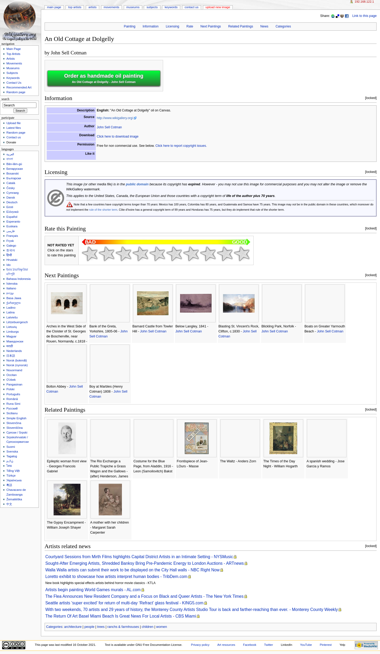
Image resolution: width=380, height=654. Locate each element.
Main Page (54, 7)
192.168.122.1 (364, 1)
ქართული (13, 302)
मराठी (9, 346)
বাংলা (9, 159)
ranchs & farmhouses (123, 627)
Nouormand (14, 370)
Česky (10, 188)
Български (13, 178)
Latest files (13, 127)
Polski (10, 389)
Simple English (16, 418)
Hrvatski (11, 259)
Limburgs (12, 331)
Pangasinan (14, 384)
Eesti (9, 207)
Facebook (249, 644)
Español (11, 216)
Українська (13, 480)
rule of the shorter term (103, 209)
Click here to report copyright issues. (181, 146)
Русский (12, 408)
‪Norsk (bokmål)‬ (16, 360)
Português (13, 394)
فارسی (10, 231)
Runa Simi (13, 403)
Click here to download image (118, 136)
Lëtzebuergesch (17, 322)
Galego (11, 245)
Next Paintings (210, 26)
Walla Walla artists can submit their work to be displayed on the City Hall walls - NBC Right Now (132, 570)
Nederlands (14, 350)
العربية (10, 154)
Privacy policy (200, 644)
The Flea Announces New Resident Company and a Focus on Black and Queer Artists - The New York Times (144, 596)
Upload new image (218, 7)
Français (12, 235)
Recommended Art (18, 87)
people (89, 627)
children (147, 627)
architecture (73, 627)
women (161, 627)
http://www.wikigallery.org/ (115, 118)
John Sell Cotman (68, 52)
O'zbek (11, 379)
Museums (133, 7)
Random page (15, 92)
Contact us (13, 137)
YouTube (306, 644)
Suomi (10, 446)
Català (10, 183)
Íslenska (11, 283)
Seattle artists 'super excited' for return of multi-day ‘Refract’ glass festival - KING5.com (124, 603)
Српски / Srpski (16, 432)
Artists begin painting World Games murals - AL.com (93, 589)
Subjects (152, 7)
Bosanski (12, 173)
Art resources (226, 644)
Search (6, 99)
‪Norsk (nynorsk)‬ (17, 365)
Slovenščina (14, 427)
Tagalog (11, 456)
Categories (283, 26)
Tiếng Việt (13, 470)
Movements (111, 7)
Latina (10, 312)
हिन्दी (9, 255)
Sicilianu (12, 413)
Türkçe (11, 475)
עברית (10, 293)
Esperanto (13, 221)
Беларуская (14, 168)
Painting (129, 26)
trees (100, 627)
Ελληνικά (12, 211)
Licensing (172, 26)
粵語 (9, 485)
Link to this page (364, 16)
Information (150, 26)
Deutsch (11, 202)
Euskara (11, 226)
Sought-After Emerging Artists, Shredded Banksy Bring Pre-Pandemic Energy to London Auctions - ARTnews (144, 563)
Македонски (14, 341)
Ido (8, 264)
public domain (137, 184)
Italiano (11, 288)
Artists (92, 7)
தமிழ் (9, 461)
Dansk (10, 197)
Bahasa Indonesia (18, 278)
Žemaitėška (14, 499)
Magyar (11, 336)
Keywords (171, 7)
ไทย (9, 465)
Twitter (268, 644)
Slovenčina (13, 423)
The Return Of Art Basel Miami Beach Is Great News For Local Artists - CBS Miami (120, 616)
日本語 (10, 355)
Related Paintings (240, 26)
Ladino (10, 307)
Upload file (13, 123)
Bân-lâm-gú (14, 164)
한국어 (10, 250)
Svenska (12, 451)
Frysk (10, 240)
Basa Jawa (13, 298)
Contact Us (191, 7)
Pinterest (326, 644)
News (264, 26)
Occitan (11, 375)
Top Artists (75, 7)
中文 (9, 504)
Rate (190, 26)
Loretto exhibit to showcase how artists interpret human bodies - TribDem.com (116, 576)
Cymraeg (12, 192)
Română (12, 399)
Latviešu (12, 317)
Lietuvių (11, 326)
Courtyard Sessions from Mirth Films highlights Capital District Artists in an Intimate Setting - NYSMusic (139, 556)
